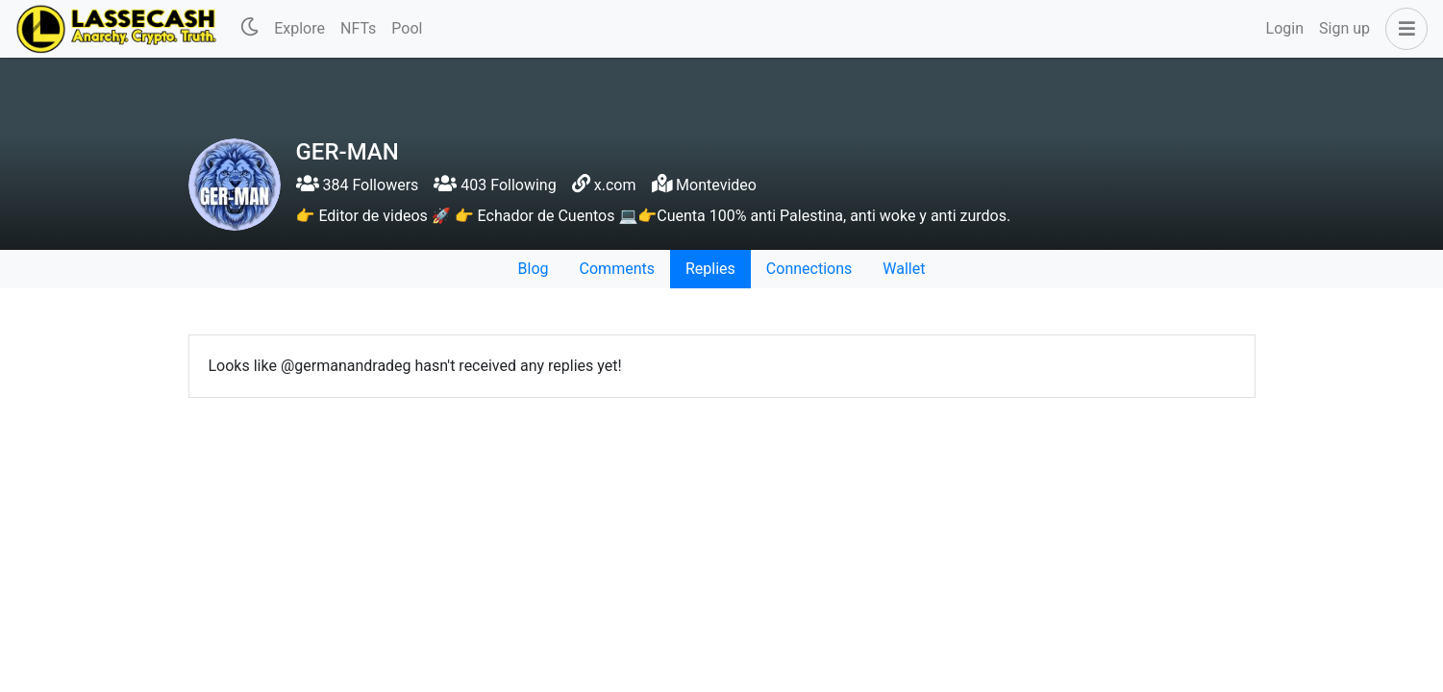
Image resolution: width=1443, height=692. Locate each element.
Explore (299, 28)
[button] (1403, 29)
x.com (615, 185)
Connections (809, 269)
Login (1285, 28)
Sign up (1344, 28)
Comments (617, 269)
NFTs (358, 28)
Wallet (904, 269)
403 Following (495, 185)
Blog (533, 269)
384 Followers (357, 185)
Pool (406, 28)
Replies (710, 269)
